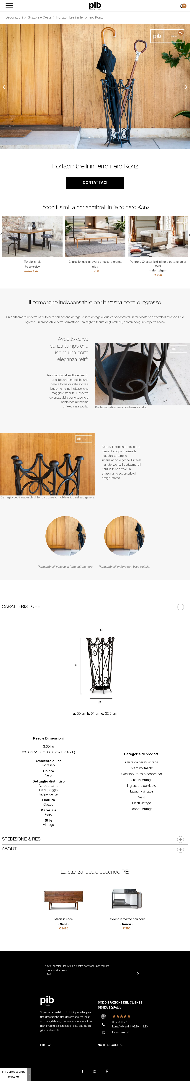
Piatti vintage (141, 803)
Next (186, 87)
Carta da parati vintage (141, 762)
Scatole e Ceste (39, 17)
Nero (141, 797)
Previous (4, 87)
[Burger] (9, 6)
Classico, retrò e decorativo (141, 774)
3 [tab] (100, 137)
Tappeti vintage (141, 809)
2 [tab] (95, 137)
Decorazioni (14, 17)
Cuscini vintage (141, 780)
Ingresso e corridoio (141, 786)
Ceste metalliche (142, 768)
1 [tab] (89, 137)
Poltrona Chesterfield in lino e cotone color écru (158, 267)
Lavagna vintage (141, 791)
